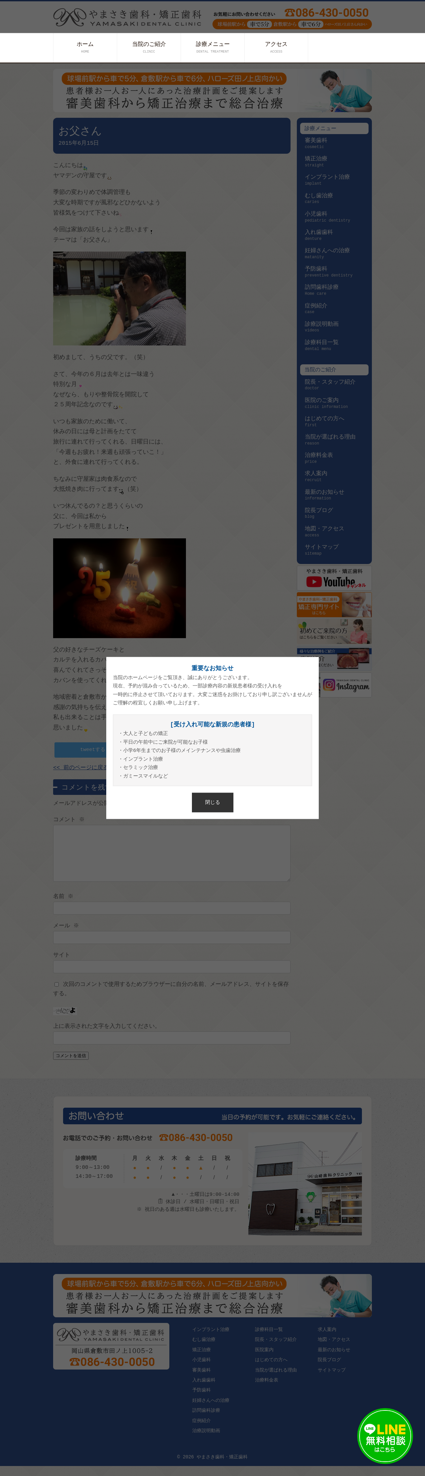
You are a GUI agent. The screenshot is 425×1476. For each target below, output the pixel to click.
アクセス (276, 47)
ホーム (85, 47)
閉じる (212, 802)
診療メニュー (213, 47)
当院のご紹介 (149, 47)
